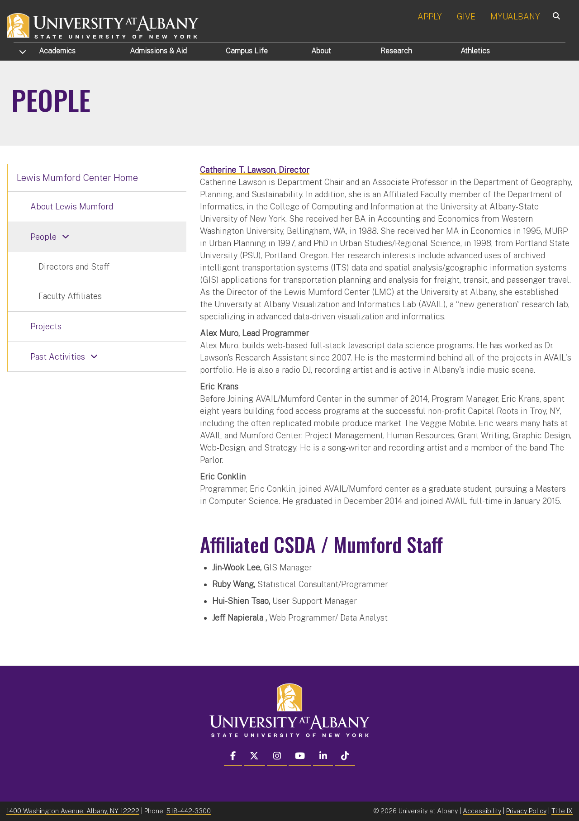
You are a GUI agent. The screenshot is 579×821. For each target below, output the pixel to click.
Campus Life (247, 51)
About (321, 51)
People (43, 237)
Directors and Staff (73, 266)
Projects (46, 326)
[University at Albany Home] (103, 24)
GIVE (466, 16)
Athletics (475, 51)
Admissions (158, 51)
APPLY (430, 16)
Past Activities (57, 356)
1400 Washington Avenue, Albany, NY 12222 (72, 811)
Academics (57, 51)
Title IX (562, 811)
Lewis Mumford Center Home (77, 177)
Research (396, 51)
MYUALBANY (515, 16)
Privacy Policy (526, 811)
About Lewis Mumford (71, 206)
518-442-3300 (188, 811)
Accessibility (482, 811)
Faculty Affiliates (70, 296)
